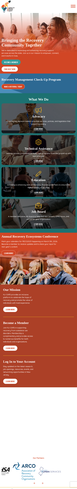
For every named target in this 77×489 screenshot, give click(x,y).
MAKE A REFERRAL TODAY (13, 86)
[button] (34, 483)
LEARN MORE (38, 129)
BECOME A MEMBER (11, 62)
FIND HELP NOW (9, 69)
